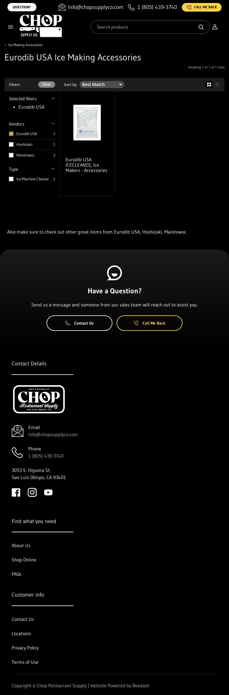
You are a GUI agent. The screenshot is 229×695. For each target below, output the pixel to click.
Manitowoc (25, 155)
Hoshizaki (24, 144)
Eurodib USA (26, 133)
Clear (46, 84)
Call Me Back (202, 7)
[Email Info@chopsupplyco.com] (90, 7)
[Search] (150, 27)
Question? (22, 7)
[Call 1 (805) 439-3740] (152, 7)
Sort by (70, 84)
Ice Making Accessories (25, 45)
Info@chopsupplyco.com (53, 434)
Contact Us (79, 323)
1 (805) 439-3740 (46, 456)
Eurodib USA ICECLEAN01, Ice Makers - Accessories (86, 165)
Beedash (141, 685)
